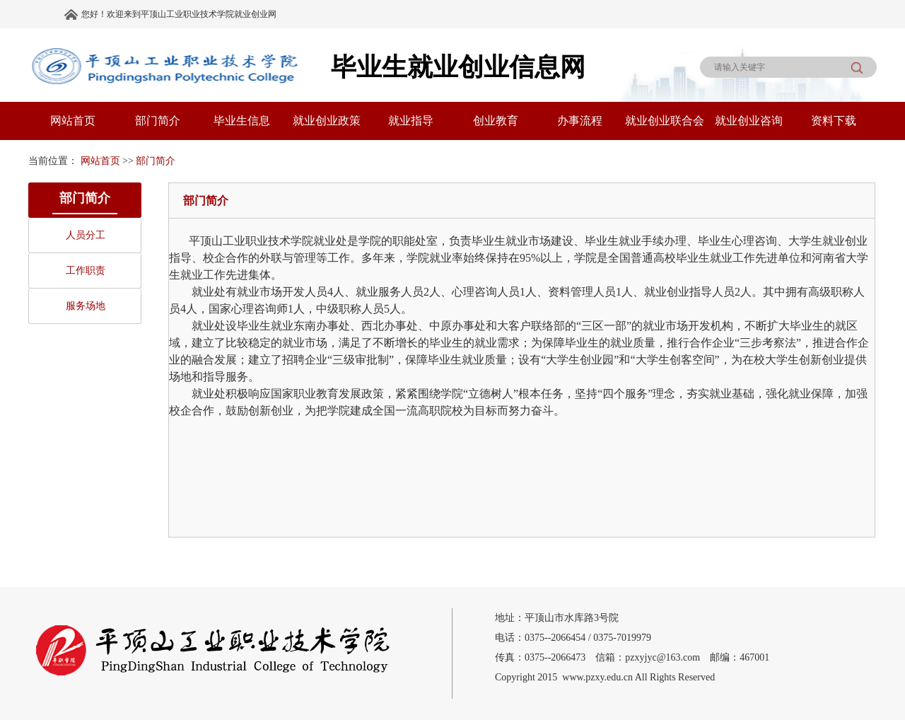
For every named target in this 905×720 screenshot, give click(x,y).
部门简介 (155, 161)
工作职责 (85, 270)
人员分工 (85, 235)
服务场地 (85, 306)
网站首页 (100, 161)
